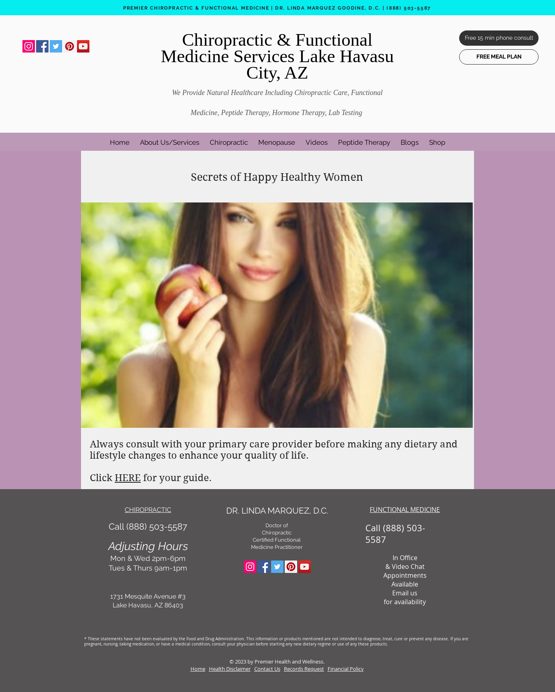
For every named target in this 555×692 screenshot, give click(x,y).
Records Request (304, 668)
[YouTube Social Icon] (83, 46)
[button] (170, 139)
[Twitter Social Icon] (56, 46)
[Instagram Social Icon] (28, 46)
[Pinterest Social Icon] (69, 46)
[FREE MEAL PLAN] (499, 57)
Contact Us (267, 668)
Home (197, 668)
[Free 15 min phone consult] (499, 38)
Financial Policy (346, 668)
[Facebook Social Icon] (42, 46)
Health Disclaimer (230, 668)
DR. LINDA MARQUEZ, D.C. (277, 511)
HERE (128, 478)
